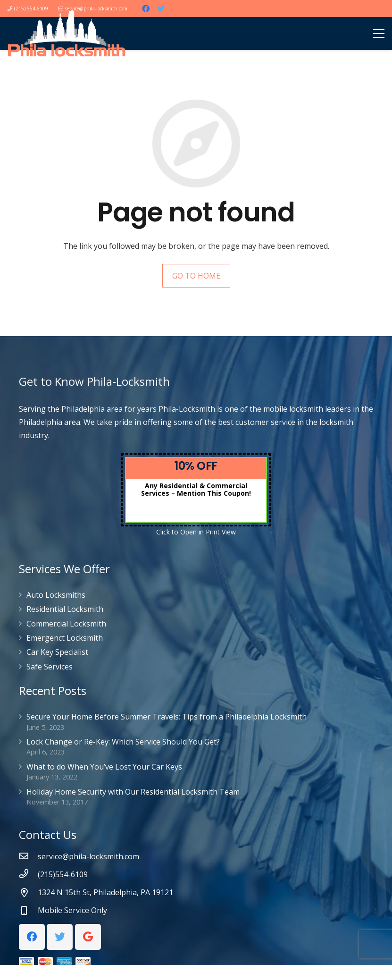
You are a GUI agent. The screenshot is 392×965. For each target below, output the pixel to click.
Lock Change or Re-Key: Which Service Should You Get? (123, 741)
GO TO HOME (196, 276)
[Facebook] (145, 8)
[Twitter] (160, 8)
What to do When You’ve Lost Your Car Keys (104, 767)
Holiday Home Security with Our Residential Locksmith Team (133, 792)
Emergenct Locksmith (64, 638)
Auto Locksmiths (55, 595)
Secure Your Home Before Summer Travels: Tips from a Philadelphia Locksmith (166, 716)
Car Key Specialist (57, 652)
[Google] (88, 937)
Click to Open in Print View (196, 531)
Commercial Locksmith (66, 623)
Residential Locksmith (64, 609)
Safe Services (49, 666)
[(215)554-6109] (28, 874)
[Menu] (379, 33)
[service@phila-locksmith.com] (28, 856)
